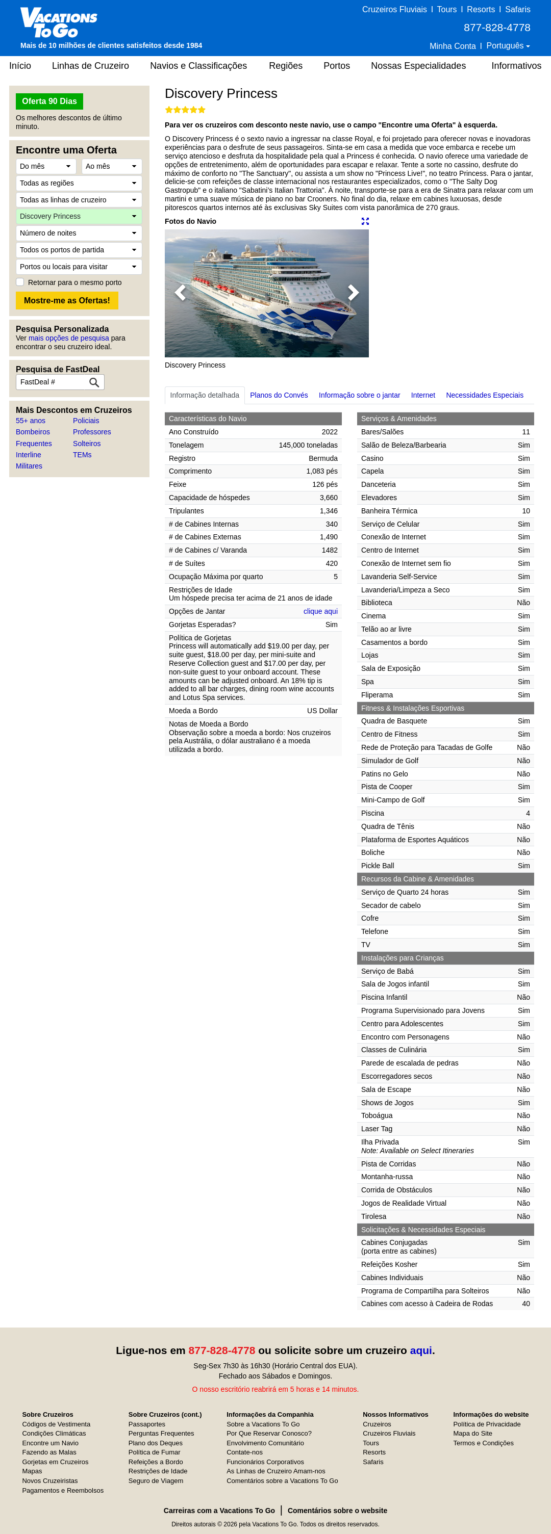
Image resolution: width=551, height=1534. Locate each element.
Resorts (481, 9)
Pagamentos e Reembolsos (63, 1490)
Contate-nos (245, 1452)
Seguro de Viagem (156, 1481)
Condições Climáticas (54, 1433)
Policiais (86, 421)
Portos (336, 66)
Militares (29, 466)
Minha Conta (453, 46)
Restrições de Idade (158, 1471)
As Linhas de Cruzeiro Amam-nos (276, 1471)
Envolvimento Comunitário (265, 1443)
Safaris (518, 9)
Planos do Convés (279, 395)
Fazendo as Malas (49, 1452)
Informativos (516, 66)
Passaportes (147, 1424)
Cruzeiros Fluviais (394, 9)
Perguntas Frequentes (161, 1433)
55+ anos (30, 421)
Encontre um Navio (50, 1443)
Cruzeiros (377, 1424)
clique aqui (321, 611)
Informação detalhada (204, 395)
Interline (28, 455)
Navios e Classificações (198, 66)
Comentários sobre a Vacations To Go (282, 1481)
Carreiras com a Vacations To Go (219, 1510)
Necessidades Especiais (484, 395)
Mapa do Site (472, 1433)
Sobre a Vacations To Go (263, 1424)
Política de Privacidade (486, 1424)
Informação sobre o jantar (359, 395)
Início (20, 66)
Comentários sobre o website (337, 1510)
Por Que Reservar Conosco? (269, 1433)
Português (506, 45)
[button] (180, 293)
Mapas (32, 1471)
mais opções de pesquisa (69, 338)
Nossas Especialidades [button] (418, 66)
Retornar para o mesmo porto (75, 282)
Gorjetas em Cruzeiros (55, 1462)
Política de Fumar (155, 1452)
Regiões (286, 66)
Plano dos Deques (156, 1443)
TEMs (82, 455)
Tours (447, 9)
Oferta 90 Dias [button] (49, 101)
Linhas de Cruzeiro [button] (90, 66)
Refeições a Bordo (156, 1462)
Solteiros (87, 443)
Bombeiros (33, 432)
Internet (423, 395)
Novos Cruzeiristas (50, 1481)
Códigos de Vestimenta (56, 1424)
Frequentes (34, 443)
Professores (92, 432)
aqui (421, 1350)
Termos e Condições (483, 1443)
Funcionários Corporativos (265, 1462)
